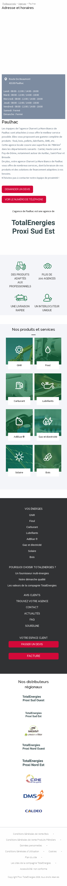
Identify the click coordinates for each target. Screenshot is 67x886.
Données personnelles (31, 845)
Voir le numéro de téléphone (24, 199)
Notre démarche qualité (32, 579)
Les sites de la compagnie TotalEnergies (31, 863)
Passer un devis (32, 644)
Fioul (32, 521)
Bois (32, 557)
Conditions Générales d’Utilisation (22, 851)
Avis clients (32, 595)
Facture (33, 656)
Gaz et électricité (32, 544)
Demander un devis (17, 189)
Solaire (32, 551)
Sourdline (32, 626)
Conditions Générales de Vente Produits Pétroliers (31, 839)
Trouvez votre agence (32, 601)
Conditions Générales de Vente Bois (31, 833)
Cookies (53, 851)
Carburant (32, 527)
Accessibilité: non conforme (33, 868)
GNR (32, 515)
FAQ (32, 619)
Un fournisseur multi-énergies (32, 573)
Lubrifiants (32, 533)
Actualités (32, 613)
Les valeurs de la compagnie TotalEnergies (32, 585)
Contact (32, 607)
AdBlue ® (32, 539)
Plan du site (31, 857)
